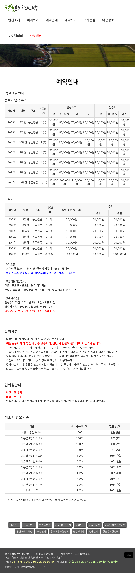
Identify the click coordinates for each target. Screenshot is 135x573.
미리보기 (33, 20)
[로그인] (43, 567)
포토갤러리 (15, 36)
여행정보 (108, 20)
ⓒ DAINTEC (10, 567)
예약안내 (52, 20)
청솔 (21, 7)
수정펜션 (36, 36)
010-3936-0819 (43, 562)
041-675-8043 (21, 562)
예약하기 (70, 20)
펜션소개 (14, 20)
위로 (129, 555)
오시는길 (89, 20)
